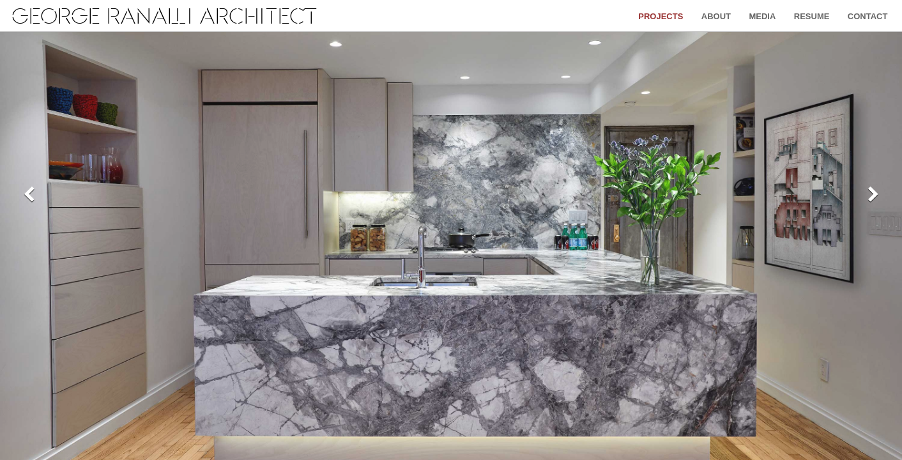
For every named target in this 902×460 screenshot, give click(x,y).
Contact (868, 16)
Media (762, 16)
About (716, 16)
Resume (812, 16)
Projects (660, 16)
